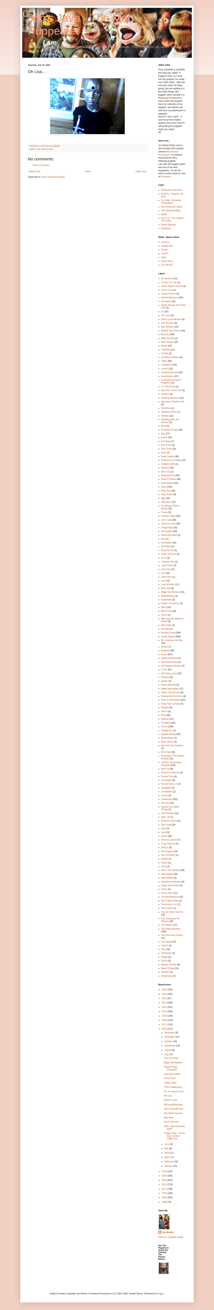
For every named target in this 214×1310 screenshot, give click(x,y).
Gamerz (165, 467)
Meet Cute (166, 611)
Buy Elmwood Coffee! (171, 206)
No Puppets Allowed (171, 666)
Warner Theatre (169, 964)
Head (163, 486)
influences (166, 502)
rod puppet (166, 780)
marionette (166, 599)
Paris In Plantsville (170, 700)
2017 (164, 1024)
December (169, 1032)
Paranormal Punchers (172, 696)
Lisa (38, 149)
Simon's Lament (169, 839)
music (164, 654)
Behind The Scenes (171, 330)
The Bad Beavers (169, 897)
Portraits (165, 723)
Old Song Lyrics (169, 673)
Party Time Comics (170, 704)
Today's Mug (170, 1082)
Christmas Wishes (170, 357)
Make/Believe (167, 596)
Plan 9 (164, 711)
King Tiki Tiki (167, 550)
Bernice (165, 334)
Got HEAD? (167, 265)
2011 (164, 1189)
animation (166, 301)
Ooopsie (165, 677)
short (163, 832)
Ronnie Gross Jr (169, 784)
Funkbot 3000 (168, 464)
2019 (164, 1016)
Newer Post (34, 171)
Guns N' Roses (168, 479)
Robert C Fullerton (170, 772)
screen (164, 795)
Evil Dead (166, 441)
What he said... (171, 1100)
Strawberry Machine (171, 881)
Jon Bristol (168, 1232)
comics (164, 368)
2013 (164, 1180)
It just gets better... (173, 1074)
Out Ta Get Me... (172, 1122)
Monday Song (168, 632)
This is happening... (173, 1087)
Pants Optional (168, 224)
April (166, 1152)
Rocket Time (167, 776)
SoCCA (165, 847)
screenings (166, 799)
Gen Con (165, 471)
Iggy (163, 498)
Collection (166, 364)
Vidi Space (166, 953)
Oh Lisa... (168, 1095)
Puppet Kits (166, 730)
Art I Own (165, 315)
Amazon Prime (168, 293)
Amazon (165, 242)
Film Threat (166, 448)
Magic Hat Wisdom (170, 592)
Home (88, 171)
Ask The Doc (167, 323)
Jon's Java (166, 520)
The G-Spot (167, 908)
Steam (164, 862)
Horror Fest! (170, 1078)
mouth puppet (168, 636)
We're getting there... (174, 1104)
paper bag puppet (170, 688)
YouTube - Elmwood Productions (171, 201)
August (168, 1050)
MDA (163, 607)
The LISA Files (171, 1058)
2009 (164, 1197)
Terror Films (167, 261)
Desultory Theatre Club (172, 401)
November (169, 1037)
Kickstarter (166, 542)
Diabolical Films (169, 412)
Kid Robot (166, 546)
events (164, 437)
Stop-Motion (167, 878)
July (166, 1054)
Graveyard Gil (168, 475)
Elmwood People (169, 429)
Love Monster (168, 584)
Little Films (166, 577)
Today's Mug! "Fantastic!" (171, 1068)
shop (163, 828)
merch (164, 615)
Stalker (164, 858)
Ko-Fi (163, 558)
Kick (163, 539)
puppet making (168, 734)
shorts (164, 836)
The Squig (166, 941)
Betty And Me (167, 338)
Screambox (166, 791)
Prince (164, 726)
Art (162, 311)
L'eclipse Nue (167, 561)
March (167, 1157)
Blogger (160, 1293)
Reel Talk (165, 752)
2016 (164, 1029)
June (167, 1144)
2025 (164, 989)
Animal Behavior (169, 297)
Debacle (165, 394)
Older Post (141, 171)
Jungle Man (167, 527)
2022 (164, 1002)
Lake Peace (167, 565)
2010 (164, 1193)
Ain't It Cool (166, 290)
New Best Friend (169, 662)
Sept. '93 (165, 817)
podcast (165, 719)
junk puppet (167, 531)
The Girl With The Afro (172, 912)
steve (163, 866)
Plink (163, 715)
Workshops (166, 976)
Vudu (163, 257)
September (170, 1045)
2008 (164, 1202)
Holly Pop (166, 490)
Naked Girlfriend (169, 658)
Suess (164, 889)
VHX (163, 949)
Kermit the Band (169, 535)
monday (165, 629)
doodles (165, 415)
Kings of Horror (168, 554)
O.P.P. (164, 669)
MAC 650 (165, 588)
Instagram (166, 228)
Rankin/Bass (167, 738)
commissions (167, 376)
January (168, 1166)
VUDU (164, 960)
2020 (164, 1011)
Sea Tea (165, 803)
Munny (164, 646)
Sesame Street (168, 820)
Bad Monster (167, 326)
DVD (163, 426)
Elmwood (165, 176)
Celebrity (165, 349)
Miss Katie (166, 625)
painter (164, 681)
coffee (164, 361)
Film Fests (166, 445)
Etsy (163, 433)
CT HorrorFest (168, 386)
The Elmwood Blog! (170, 210)
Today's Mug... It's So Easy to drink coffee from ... (174, 1136)
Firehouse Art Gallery (171, 460)
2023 (164, 998)
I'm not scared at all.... (175, 1091)
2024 (164, 994)
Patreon (165, 707)
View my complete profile (170, 1237)
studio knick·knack (170, 885)
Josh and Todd (168, 523)
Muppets (165, 650)
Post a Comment (40, 165)
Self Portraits (167, 813)
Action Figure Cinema (171, 286)
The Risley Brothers (171, 929)
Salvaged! (166, 788)
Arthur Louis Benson (171, 319)
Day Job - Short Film (171, 390)
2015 (164, 1171)
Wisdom (165, 972)
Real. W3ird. (167, 742)
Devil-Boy (166, 408)
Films (163, 452)
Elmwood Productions (170, 98)
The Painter (167, 925)
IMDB (164, 214)
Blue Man (168, 1117)
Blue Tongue (167, 342)
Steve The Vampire (170, 870)
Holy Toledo (167, 494)
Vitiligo (164, 957)
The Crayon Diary (170, 900)
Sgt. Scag (166, 824)
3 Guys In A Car (169, 282)
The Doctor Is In (169, 904)
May (166, 1148)
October (168, 1041)
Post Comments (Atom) (53, 177)
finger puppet (167, 456)
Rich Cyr (165, 769)
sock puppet (167, 851)
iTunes (164, 249)
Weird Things (47, 149)
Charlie (164, 353)
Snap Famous (168, 843)
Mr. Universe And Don (172, 640)
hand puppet (167, 483)
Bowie (164, 345)
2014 (164, 1175)
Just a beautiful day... (174, 1109)
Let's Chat (166, 569)
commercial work (169, 372)
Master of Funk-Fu (170, 603)
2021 (164, 1007)
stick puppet (167, 874)
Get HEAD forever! (173, 1113)
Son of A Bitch (168, 855)
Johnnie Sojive (168, 516)
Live (163, 580)
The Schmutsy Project (172, 935)
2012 (164, 1184)
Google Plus (167, 246)
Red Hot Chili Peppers (172, 745)
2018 (164, 1020)
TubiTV (164, 253)
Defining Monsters (170, 398)
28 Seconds (167, 278)
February (169, 1161)
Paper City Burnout (170, 692)
